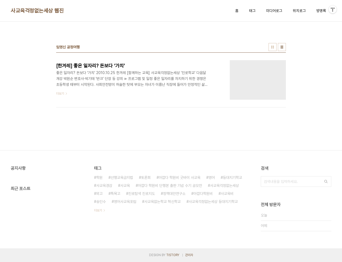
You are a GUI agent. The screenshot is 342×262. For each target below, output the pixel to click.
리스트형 (282, 47)
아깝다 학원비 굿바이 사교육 (179, 177)
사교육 (125, 185)
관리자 (189, 255)
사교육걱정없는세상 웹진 (37, 10)
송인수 (101, 201)
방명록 (321, 11)
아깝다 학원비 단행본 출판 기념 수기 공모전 (170, 185)
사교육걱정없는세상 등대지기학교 (213, 201)
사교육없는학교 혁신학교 (162, 201)
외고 (99, 193)
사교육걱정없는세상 (224, 185)
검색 (326, 181)
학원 (99, 177)
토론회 (146, 177)
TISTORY (172, 255)
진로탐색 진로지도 (141, 193)
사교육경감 (104, 185)
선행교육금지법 (122, 177)
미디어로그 (274, 11)
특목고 (115, 193)
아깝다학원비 (203, 193)
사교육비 (227, 193)
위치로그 (299, 11)
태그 (252, 11)
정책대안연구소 (174, 193)
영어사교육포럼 (125, 201)
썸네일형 (273, 47)
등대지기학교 (232, 177)
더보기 (98, 210)
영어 (211, 177)
